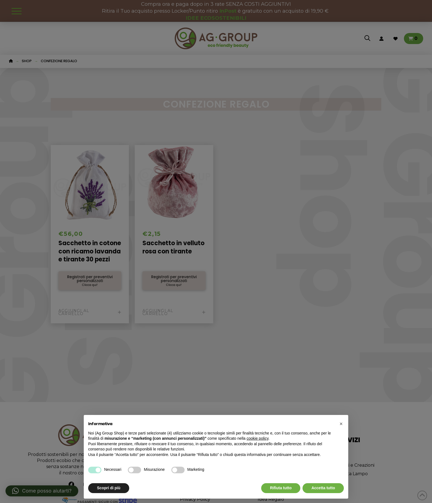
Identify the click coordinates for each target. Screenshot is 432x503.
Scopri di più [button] (108, 488)
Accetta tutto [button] (323, 488)
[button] (341, 423)
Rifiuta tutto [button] (281, 488)
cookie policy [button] (257, 438)
